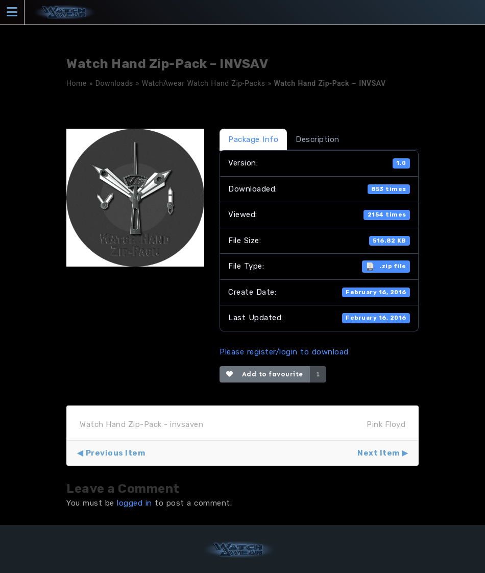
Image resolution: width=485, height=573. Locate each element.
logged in (134, 503)
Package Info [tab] (253, 139)
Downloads (114, 83)
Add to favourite (264, 374)
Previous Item (116, 453)
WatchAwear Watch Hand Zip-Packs (203, 83)
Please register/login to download (284, 351)
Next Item (378, 453)
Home (76, 83)
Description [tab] (318, 139)
